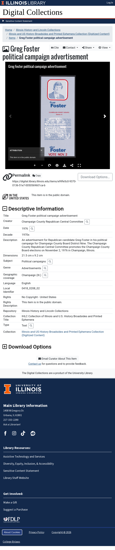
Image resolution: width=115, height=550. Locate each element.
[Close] (41, 150)
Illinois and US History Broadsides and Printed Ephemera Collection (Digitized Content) (59, 33)
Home (8, 30)
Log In (110, 2)
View (103, 47)
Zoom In (34, 165)
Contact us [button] (34, 363)
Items (12, 37)
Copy (37, 175)
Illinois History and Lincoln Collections (38, 30)
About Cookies (12, 532)
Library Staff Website (16, 478)
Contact (69, 47)
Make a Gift (10, 502)
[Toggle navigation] (110, 12)
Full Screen (79, 165)
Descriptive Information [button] (33, 209)
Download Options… (95, 177)
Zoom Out (42, 165)
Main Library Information (25, 405)
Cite (55, 47)
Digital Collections (33, 12)
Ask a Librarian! (11, 424)
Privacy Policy (36, 532)
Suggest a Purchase (15, 510)
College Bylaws (11, 542)
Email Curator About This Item (57, 358)
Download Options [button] (26, 347)
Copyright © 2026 (61, 532)
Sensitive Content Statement (19, 21)
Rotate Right (49, 165)
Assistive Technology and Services (24, 457)
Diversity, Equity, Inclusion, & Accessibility (28, 464)
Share (87, 47)
